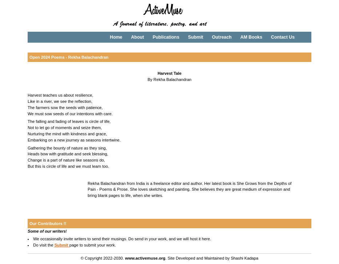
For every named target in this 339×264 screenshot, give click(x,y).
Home (116, 37)
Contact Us (283, 37)
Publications (166, 37)
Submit (195, 37)
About (137, 37)
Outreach (222, 37)
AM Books (251, 37)
